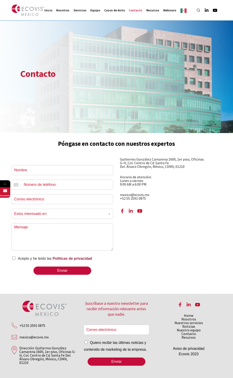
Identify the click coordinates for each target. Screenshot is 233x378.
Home (188, 315)
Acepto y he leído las (55, 258)
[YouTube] (213, 10)
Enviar (62, 270)
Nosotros (188, 319)
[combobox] (17, 184)
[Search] (196, 10)
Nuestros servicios (189, 322)
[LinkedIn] (204, 10)
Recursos (189, 337)
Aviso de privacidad (188, 348)
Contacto (188, 333)
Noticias (188, 326)
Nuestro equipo (189, 330)
